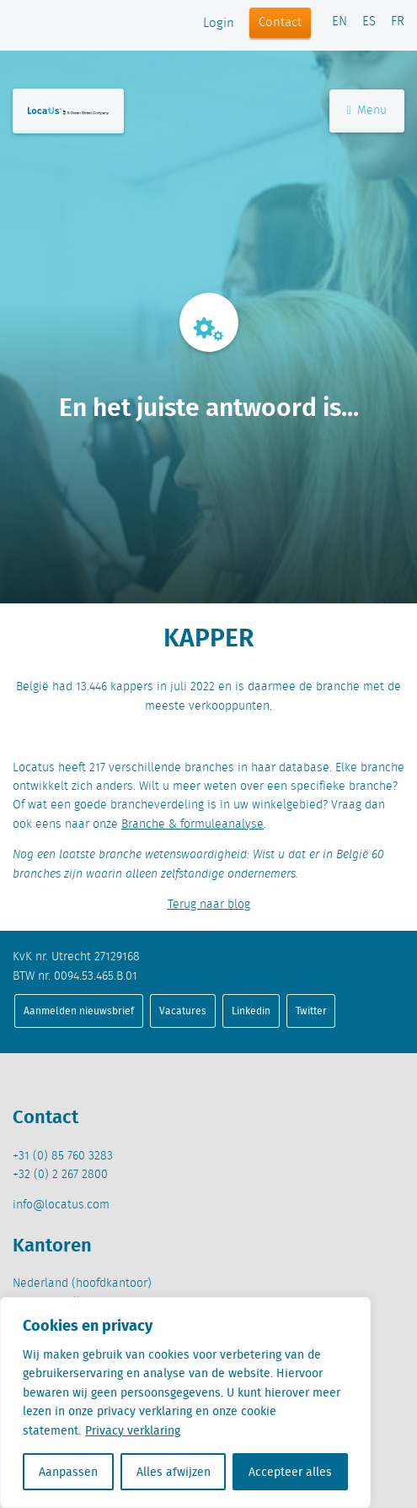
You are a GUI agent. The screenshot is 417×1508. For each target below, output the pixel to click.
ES (369, 22)
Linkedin (251, 1010)
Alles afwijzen (173, 1471)
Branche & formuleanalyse (192, 824)
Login (218, 23)
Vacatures (182, 1010)
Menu (367, 110)
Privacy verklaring (132, 1430)
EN (339, 22)
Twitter (311, 1010)
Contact (280, 23)
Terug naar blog (209, 904)
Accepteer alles (290, 1471)
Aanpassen (68, 1471)
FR (397, 22)
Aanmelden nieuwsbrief (79, 1010)
